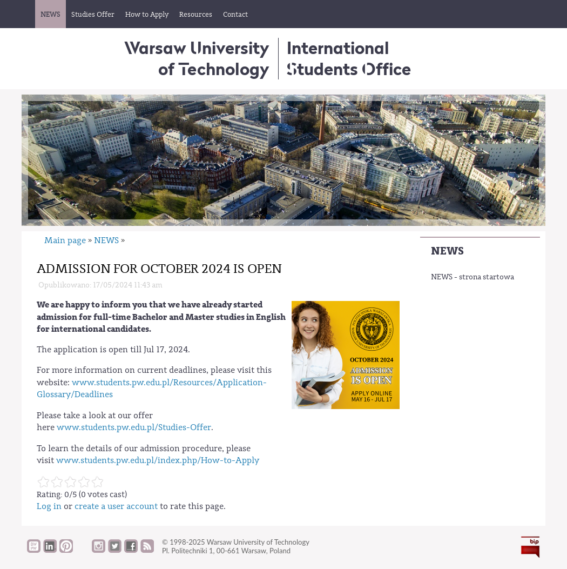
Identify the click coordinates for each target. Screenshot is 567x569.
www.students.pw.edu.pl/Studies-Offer (134, 427)
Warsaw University (196, 58)
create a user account (116, 506)
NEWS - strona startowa (472, 277)
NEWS (447, 251)
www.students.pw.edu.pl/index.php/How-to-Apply (157, 460)
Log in (49, 506)
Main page (65, 240)
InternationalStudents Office (349, 58)
